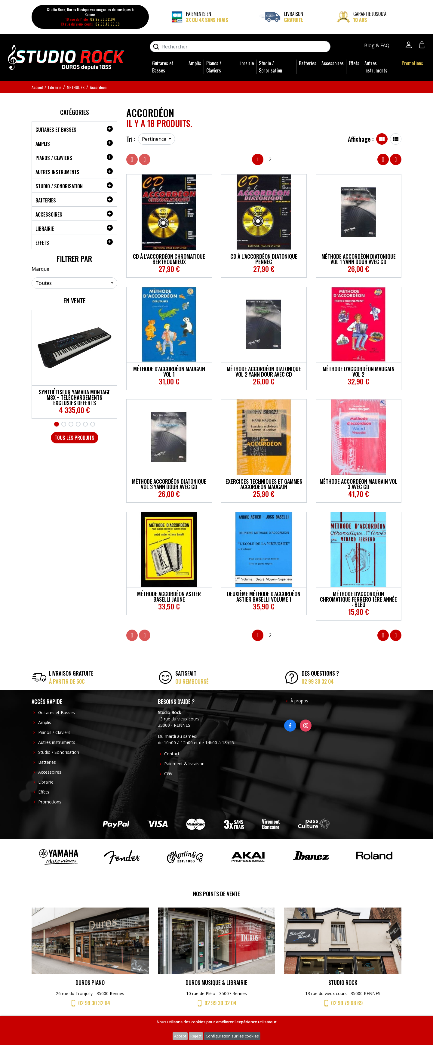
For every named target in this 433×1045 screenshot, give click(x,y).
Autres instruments (375, 67)
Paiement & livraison (184, 763)
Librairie (246, 63)
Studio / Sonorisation (270, 67)
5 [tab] (85, 424)
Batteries (307, 63)
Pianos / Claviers (213, 67)
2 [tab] (63, 424)
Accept (180, 1036)
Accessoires (332, 63)
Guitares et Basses (162, 67)
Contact (172, 754)
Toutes (43, 283)
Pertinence (154, 139)
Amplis (195, 63)
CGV (168, 773)
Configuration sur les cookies (232, 1036)
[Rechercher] (240, 46)
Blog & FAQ (377, 45)
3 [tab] (71, 424)
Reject (195, 1036)
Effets (354, 63)
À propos (299, 701)
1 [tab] (56, 424)
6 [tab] (92, 424)
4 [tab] (78, 424)
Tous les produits (74, 437)
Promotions (412, 63)
